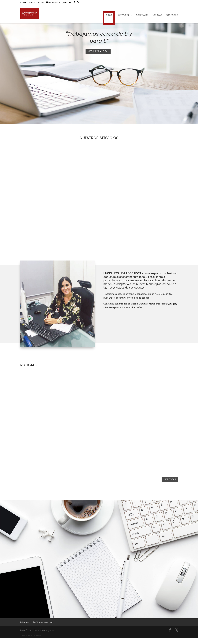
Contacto (172, 15)
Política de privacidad (43, 622)
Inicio (108, 15)
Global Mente (36, 635)
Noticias (157, 15)
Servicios (124, 15)
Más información (98, 51)
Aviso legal (25, 622)
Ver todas (170, 479)
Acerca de (142, 15)
